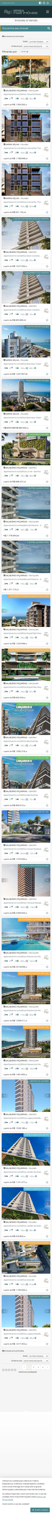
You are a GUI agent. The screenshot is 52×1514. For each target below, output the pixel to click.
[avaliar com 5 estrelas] (15, 1370)
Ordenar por (16, 46)
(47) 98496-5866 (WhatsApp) (21, 1443)
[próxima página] (47, 1367)
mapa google (15, 1430)
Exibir (25, 42)
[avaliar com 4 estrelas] (12, 1370)
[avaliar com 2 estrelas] (6, 1370)
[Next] (46, 72)
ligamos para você (17, 1454)
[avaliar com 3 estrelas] (9, 1370)
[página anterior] (24, 1367)
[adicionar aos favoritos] (47, 105)
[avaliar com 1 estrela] (3, 1370)
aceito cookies (40, 1510)
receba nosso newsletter (20, 1474)
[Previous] (5, 72)
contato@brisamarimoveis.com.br (24, 1449)
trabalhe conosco (17, 1459)
